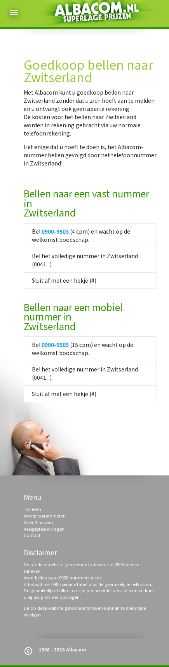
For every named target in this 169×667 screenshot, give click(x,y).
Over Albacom (38, 522)
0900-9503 (55, 231)
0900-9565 (55, 344)
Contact (32, 535)
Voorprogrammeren (45, 515)
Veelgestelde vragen (44, 529)
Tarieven (32, 509)
